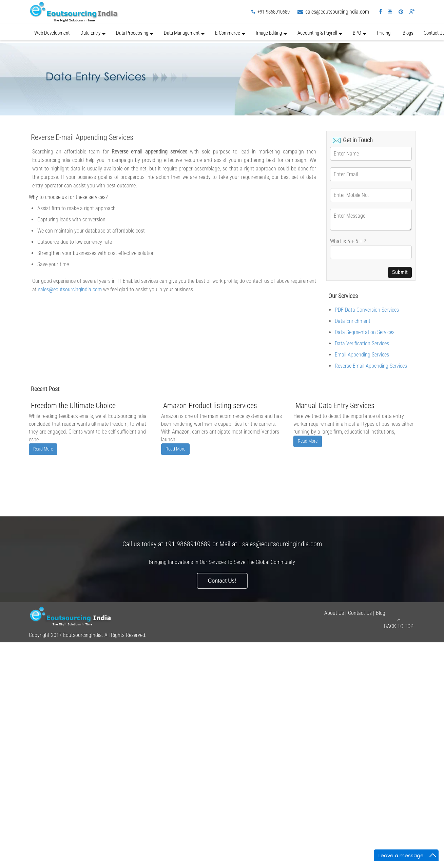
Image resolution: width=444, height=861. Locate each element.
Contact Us (360, 613)
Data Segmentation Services (364, 332)
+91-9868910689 (273, 12)
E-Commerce (230, 35)
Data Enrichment (352, 321)
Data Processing (134, 35)
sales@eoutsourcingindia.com (337, 11)
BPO (359, 35)
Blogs (408, 33)
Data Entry (92, 35)
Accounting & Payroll (319, 35)
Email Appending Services (362, 354)
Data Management (184, 35)
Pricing (383, 33)
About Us (334, 613)
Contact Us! (222, 581)
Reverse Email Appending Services (371, 366)
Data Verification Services (362, 343)
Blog (380, 613)
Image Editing (271, 35)
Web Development (52, 33)
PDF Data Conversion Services (367, 310)
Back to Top (398, 623)
